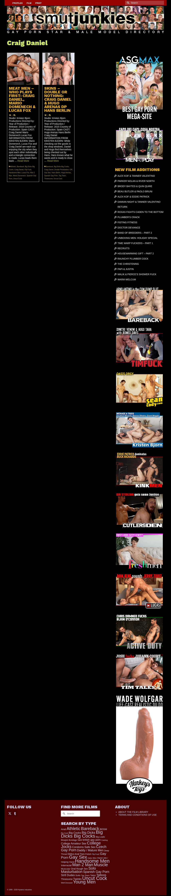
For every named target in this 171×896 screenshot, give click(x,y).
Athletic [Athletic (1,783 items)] (73, 828)
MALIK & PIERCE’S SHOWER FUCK (137, 274)
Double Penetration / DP (63, 170)
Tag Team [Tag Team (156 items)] (85, 875)
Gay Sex (47, 173)
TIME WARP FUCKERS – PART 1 (135, 243)
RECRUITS (124, 248)
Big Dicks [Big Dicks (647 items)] (88, 832)
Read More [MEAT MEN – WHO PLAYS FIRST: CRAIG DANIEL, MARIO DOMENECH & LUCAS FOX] (23, 160)
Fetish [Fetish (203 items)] (88, 854)
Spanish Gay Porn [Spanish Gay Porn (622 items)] (96, 872)
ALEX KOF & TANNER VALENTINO (136, 176)
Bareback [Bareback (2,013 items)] (90, 828)
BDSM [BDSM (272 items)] (103, 829)
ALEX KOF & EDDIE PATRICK (133, 196)
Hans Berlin (56, 173)
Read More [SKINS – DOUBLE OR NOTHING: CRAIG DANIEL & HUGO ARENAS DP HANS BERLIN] (53, 160)
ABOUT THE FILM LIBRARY (133, 812)
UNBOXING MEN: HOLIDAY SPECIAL (138, 238)
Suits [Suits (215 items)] (77, 875)
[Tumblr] (15, 813)
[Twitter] (10, 813)
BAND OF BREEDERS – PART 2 (135, 232)
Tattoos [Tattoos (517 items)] (101, 875)
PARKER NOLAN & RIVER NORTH (136, 181)
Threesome (48, 179)
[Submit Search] (127, 3)
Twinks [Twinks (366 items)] (77, 878)
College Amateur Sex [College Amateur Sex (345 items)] (73, 843)
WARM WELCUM (127, 279)
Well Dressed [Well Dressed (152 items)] (66, 883)
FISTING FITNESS (127, 222)
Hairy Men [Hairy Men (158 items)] (92, 858)
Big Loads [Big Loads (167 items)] (100, 837)
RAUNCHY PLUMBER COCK (133, 258)
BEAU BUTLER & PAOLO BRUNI (135, 191)
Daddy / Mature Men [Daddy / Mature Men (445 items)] (90, 850)
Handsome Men (15, 173)
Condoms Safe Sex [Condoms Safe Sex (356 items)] (84, 846)
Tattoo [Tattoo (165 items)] (93, 875)
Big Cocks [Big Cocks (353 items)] (75, 832)
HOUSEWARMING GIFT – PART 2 (136, 253)
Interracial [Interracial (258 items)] (66, 865)
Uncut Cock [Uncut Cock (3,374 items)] (94, 878)
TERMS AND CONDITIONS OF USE (137, 814)
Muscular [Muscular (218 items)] (65, 869)
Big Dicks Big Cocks (61, 167)
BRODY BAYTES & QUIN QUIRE (135, 186)
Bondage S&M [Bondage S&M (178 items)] (75, 840)
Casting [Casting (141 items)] (104, 840)
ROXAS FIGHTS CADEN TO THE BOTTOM (140, 212)
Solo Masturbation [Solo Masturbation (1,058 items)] (78, 870)
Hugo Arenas (66, 173)
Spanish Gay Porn (51, 176)
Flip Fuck (28, 170)
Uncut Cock (17, 179)
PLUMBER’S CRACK (129, 217)
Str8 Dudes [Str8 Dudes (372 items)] (68, 875)
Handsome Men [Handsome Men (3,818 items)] (92, 861)
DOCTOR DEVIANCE (129, 227)
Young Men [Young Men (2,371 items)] (84, 881)
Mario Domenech (19, 176)
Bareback (20, 167)
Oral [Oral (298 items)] (73, 868)
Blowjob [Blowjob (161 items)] (64, 840)
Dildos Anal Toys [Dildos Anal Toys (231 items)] (76, 854)
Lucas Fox (25, 173)
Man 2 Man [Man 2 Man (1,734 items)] (82, 864)
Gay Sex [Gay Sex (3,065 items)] (78, 857)
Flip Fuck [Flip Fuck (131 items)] (95, 854)
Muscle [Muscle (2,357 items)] (101, 864)
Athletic (13, 167)
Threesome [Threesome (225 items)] (66, 879)
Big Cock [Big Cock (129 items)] (64, 833)
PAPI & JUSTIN (126, 269)
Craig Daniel (19, 170)
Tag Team (62, 176)
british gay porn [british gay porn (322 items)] (92, 839)
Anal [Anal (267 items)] (63, 829)
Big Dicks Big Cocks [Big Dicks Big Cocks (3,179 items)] (82, 834)
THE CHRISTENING (128, 264)
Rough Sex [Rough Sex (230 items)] (82, 868)
